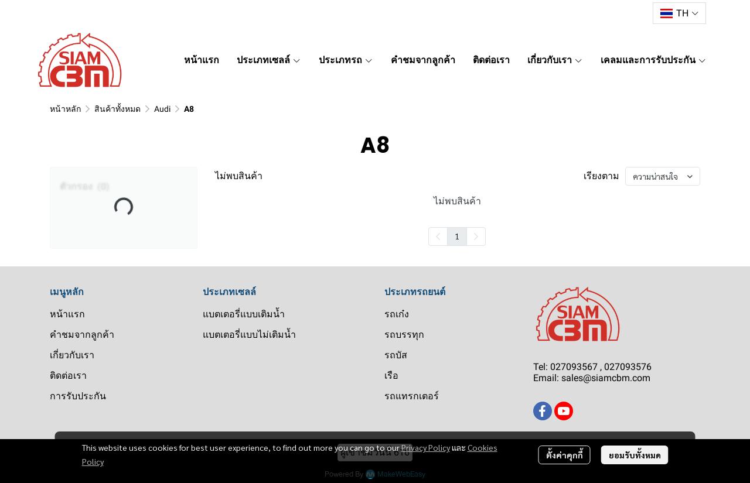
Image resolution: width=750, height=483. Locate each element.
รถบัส (395, 355)
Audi (162, 109)
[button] (679, 13)
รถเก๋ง (396, 314)
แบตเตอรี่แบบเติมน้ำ (244, 314)
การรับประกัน (78, 396)
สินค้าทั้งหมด (117, 109)
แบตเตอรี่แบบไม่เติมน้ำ (249, 334)
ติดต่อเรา (68, 375)
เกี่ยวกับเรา (72, 355)
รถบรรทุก (404, 334)
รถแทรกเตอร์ (411, 396)
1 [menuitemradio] (457, 236)
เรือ (391, 375)
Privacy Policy (425, 447)
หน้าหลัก (65, 109)
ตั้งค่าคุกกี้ (564, 455)
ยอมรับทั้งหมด (635, 455)
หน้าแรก (67, 314)
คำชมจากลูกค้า (82, 334)
